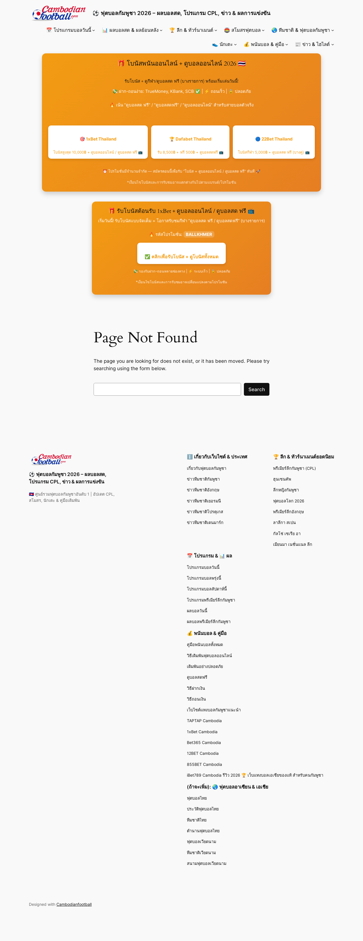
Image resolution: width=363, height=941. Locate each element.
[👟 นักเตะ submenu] (235, 44)
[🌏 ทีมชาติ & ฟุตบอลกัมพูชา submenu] (332, 30)
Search (256, 389)
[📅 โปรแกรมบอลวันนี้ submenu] (93, 30)
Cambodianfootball (74, 904)
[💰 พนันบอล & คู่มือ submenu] (286, 44)
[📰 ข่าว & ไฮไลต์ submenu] (332, 44)
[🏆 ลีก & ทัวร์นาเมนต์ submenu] (215, 30)
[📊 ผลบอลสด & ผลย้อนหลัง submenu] (161, 30)
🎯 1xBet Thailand (98, 145)
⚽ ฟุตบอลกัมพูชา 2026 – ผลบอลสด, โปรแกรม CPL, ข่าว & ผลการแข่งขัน (181, 13)
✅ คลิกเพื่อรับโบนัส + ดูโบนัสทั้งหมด (181, 256)
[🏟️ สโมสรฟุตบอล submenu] (263, 30)
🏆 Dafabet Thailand (190, 145)
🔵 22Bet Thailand (274, 145)
